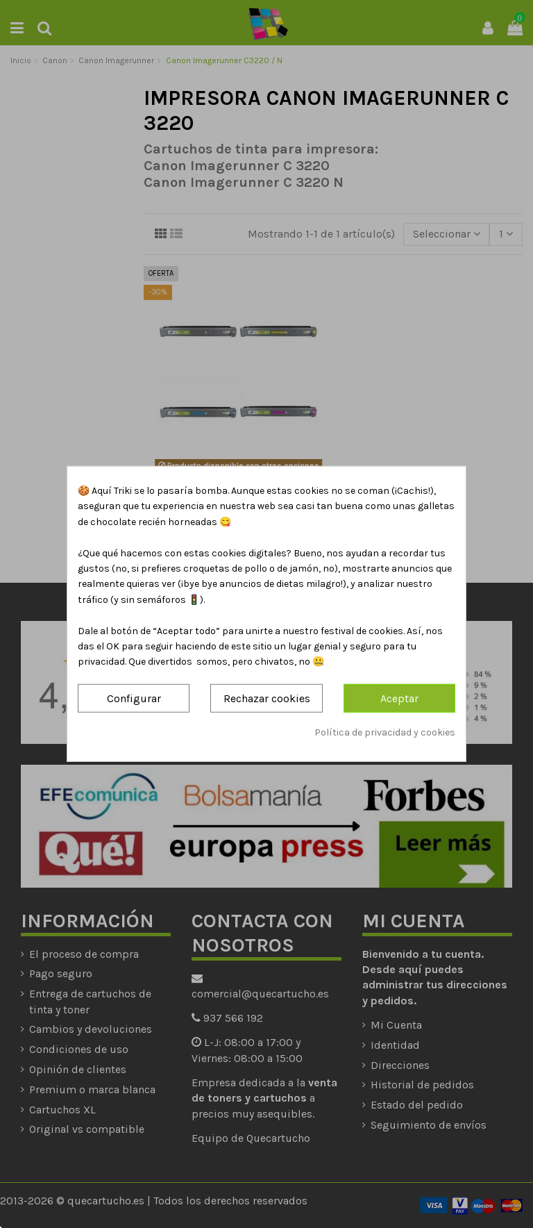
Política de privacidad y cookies (384, 732)
